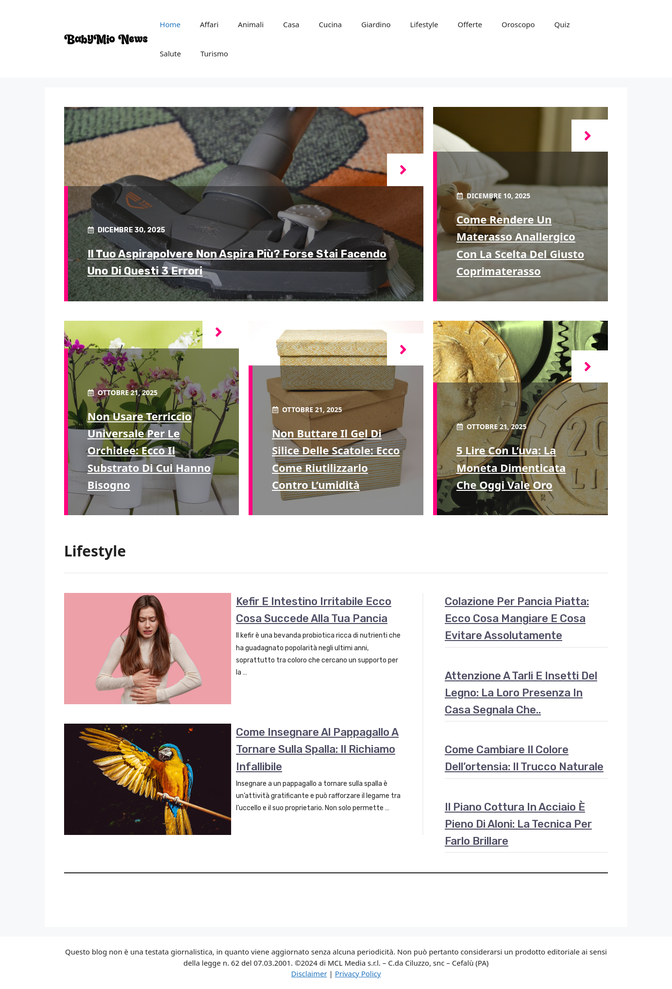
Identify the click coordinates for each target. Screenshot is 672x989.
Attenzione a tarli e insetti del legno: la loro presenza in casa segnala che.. (521, 692)
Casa (291, 24)
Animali (251, 24)
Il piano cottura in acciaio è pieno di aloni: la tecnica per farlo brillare (518, 824)
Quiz (562, 24)
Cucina (330, 24)
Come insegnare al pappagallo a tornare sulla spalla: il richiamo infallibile (317, 749)
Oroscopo (518, 24)
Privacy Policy (358, 973)
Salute (170, 53)
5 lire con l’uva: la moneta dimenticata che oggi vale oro (511, 467)
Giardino (376, 24)
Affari (209, 24)
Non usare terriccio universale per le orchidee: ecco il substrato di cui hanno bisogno (149, 450)
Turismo (214, 53)
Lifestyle (424, 24)
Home (170, 24)
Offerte (470, 24)
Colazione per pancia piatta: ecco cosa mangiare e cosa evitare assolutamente (517, 618)
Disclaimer (309, 973)
